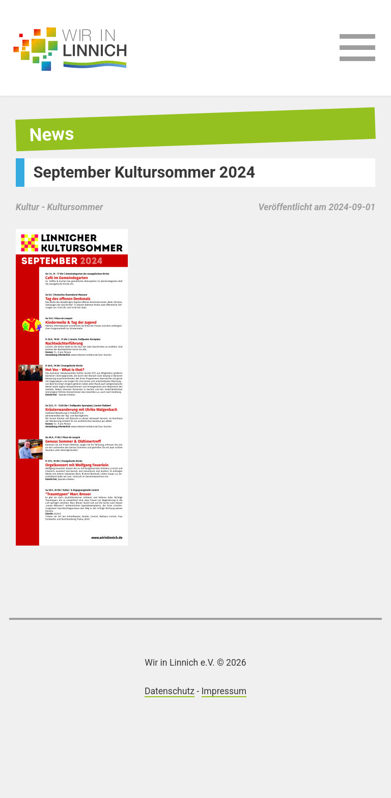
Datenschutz (169, 691)
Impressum (224, 691)
